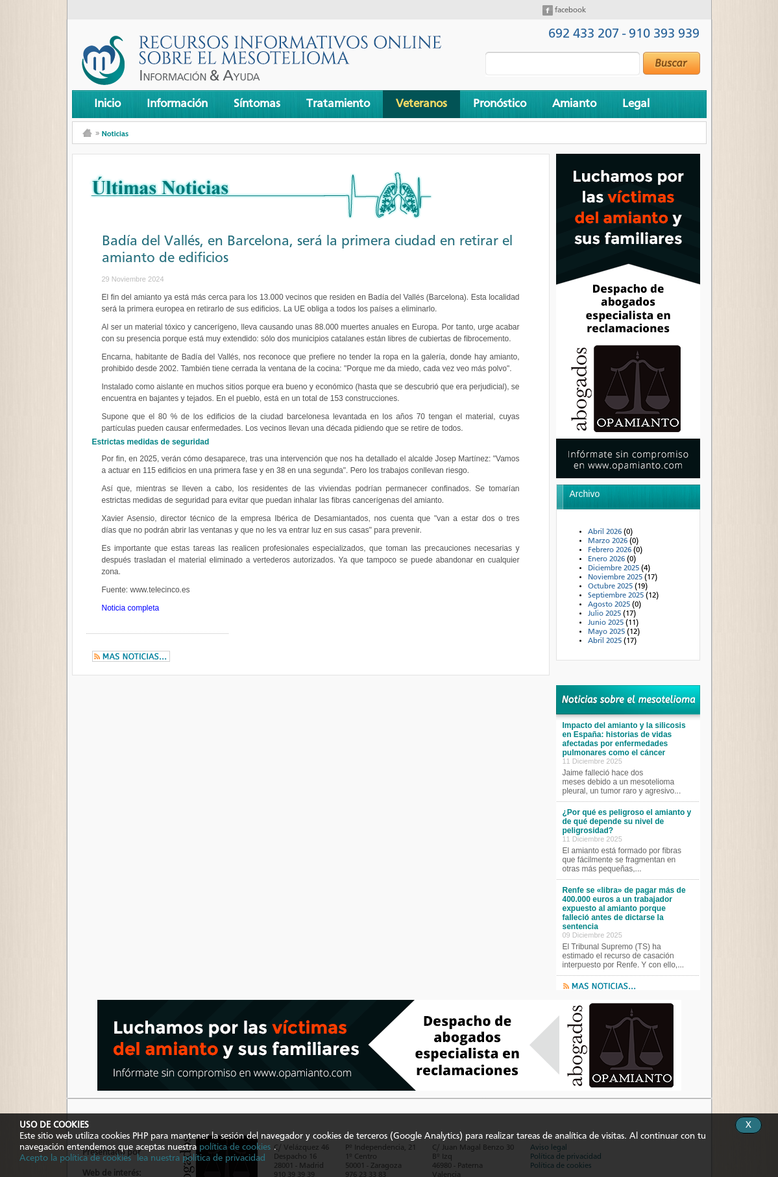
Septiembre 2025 (617, 596)
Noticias (115, 133)
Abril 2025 (606, 641)
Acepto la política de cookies (75, 1158)
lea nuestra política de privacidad (201, 1158)
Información (177, 104)
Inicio (107, 104)
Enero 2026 (607, 559)
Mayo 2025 (607, 632)
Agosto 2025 (610, 605)
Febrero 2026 (610, 550)
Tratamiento (338, 104)
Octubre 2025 (611, 586)
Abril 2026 (606, 532)
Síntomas (257, 104)
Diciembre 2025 (614, 568)
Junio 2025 (607, 623)
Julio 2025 (605, 614)
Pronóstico (499, 104)
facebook (569, 10)
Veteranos (421, 104)
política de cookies (235, 1147)
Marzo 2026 (608, 541)
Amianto (574, 104)
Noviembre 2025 (616, 577)
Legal (636, 104)
